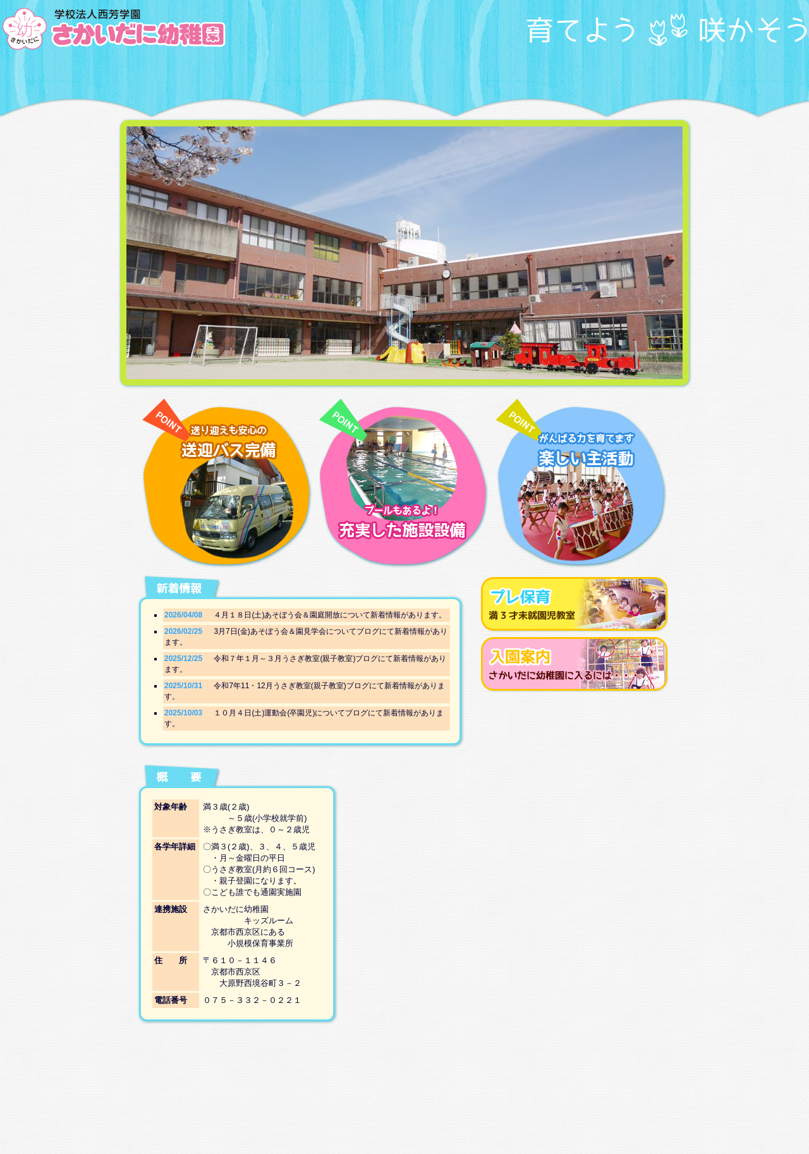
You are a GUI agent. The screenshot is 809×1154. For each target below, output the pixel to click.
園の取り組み (230, 76)
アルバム (578, 76)
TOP (161, 76)
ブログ (648, 76)
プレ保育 (509, 76)
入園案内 (439, 76)
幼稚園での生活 (300, 76)
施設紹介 (369, 76)
